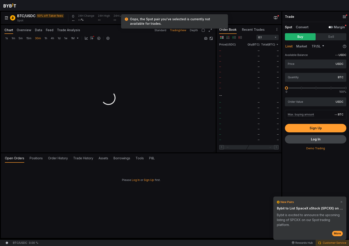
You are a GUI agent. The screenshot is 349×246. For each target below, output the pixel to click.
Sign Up (149, 180)
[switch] (331, 27)
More (337, 233)
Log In (136, 180)
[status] (174, 21)
